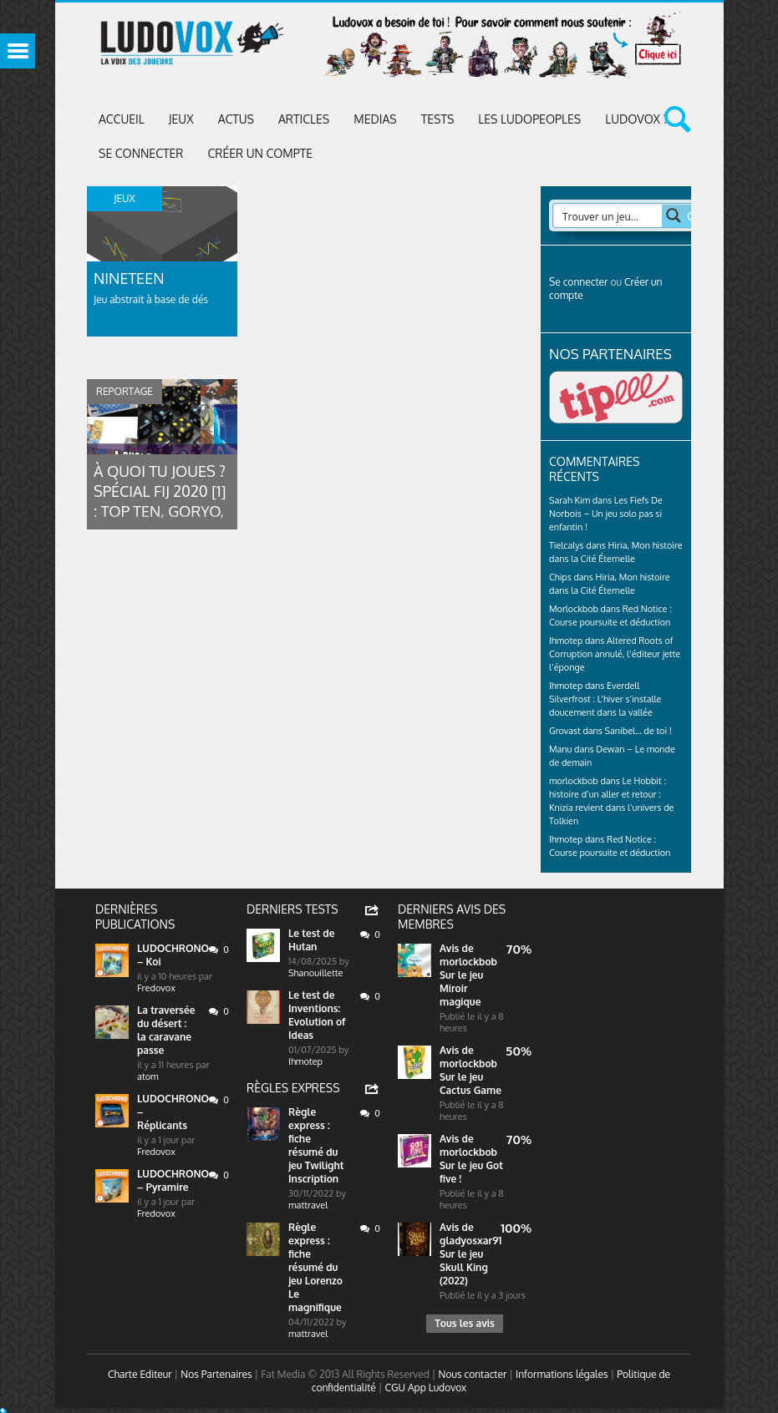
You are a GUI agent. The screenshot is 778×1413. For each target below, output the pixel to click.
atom (148, 1076)
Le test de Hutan (311, 940)
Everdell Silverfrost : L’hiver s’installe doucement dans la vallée (605, 699)
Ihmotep (565, 640)
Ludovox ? (636, 119)
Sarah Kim (569, 500)
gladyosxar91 (470, 1240)
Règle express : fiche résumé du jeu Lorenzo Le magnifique (315, 1267)
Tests (438, 119)
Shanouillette (315, 973)
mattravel (308, 1205)
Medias (374, 119)
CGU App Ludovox (425, 1387)
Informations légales (562, 1374)
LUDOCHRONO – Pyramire (173, 1180)
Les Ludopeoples (529, 119)
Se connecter (141, 153)
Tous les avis (464, 1323)
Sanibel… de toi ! (638, 731)
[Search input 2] (612, 215)
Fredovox (156, 988)
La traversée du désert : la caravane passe (166, 1030)
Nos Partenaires (216, 1374)
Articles (303, 119)
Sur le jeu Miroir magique (461, 988)
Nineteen (129, 278)
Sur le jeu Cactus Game (470, 1083)
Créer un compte (260, 153)
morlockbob (468, 961)
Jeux (181, 119)
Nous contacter (473, 1374)
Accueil (122, 119)
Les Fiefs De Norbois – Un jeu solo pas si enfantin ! (606, 513)
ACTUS (236, 119)
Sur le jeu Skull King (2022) (464, 1267)
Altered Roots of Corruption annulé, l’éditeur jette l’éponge (614, 654)
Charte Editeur (140, 1374)
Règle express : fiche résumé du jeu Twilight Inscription (316, 1145)
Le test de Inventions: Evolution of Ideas (317, 1015)
